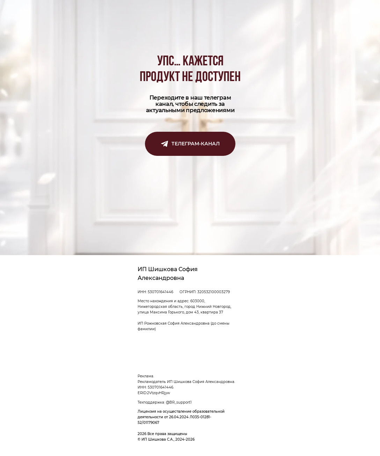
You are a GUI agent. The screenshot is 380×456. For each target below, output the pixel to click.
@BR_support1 (179, 402)
